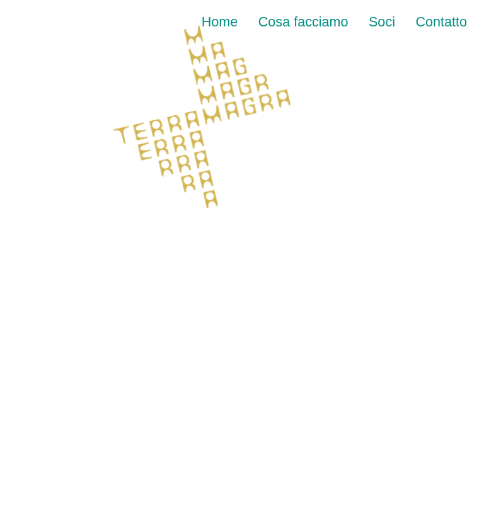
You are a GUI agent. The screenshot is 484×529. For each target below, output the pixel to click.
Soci (382, 22)
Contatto (441, 22)
